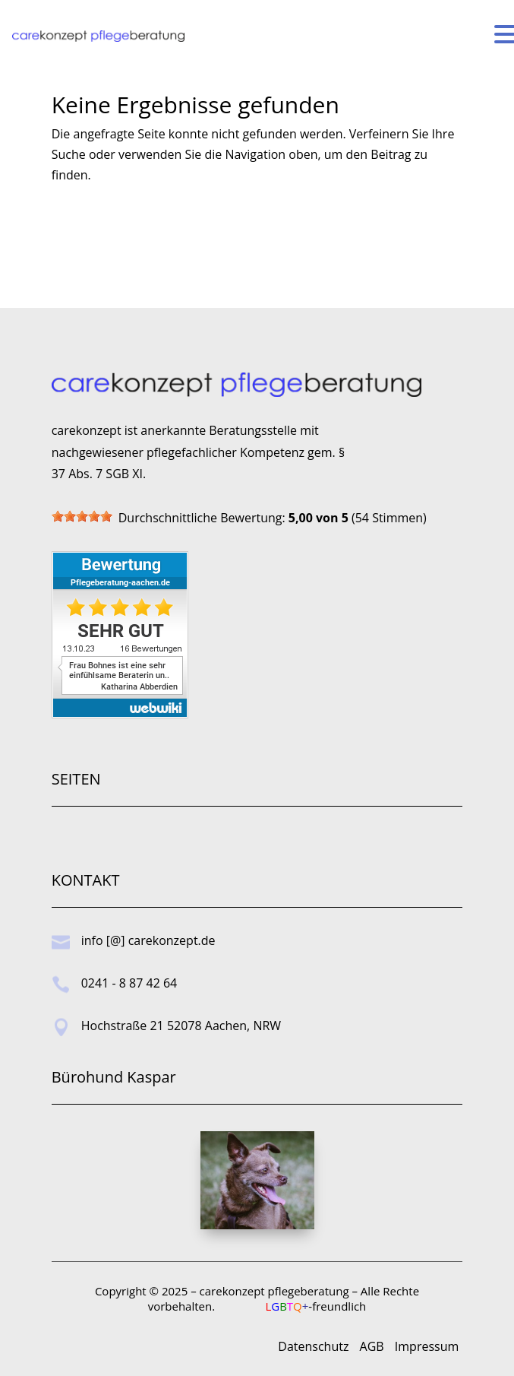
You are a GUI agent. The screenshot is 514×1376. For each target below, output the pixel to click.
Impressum (427, 1346)
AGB (372, 1346)
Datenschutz (313, 1346)
